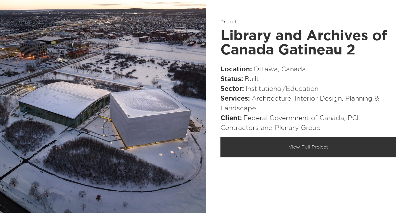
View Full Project (308, 147)
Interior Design (318, 98)
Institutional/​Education (282, 88)
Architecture (271, 98)
